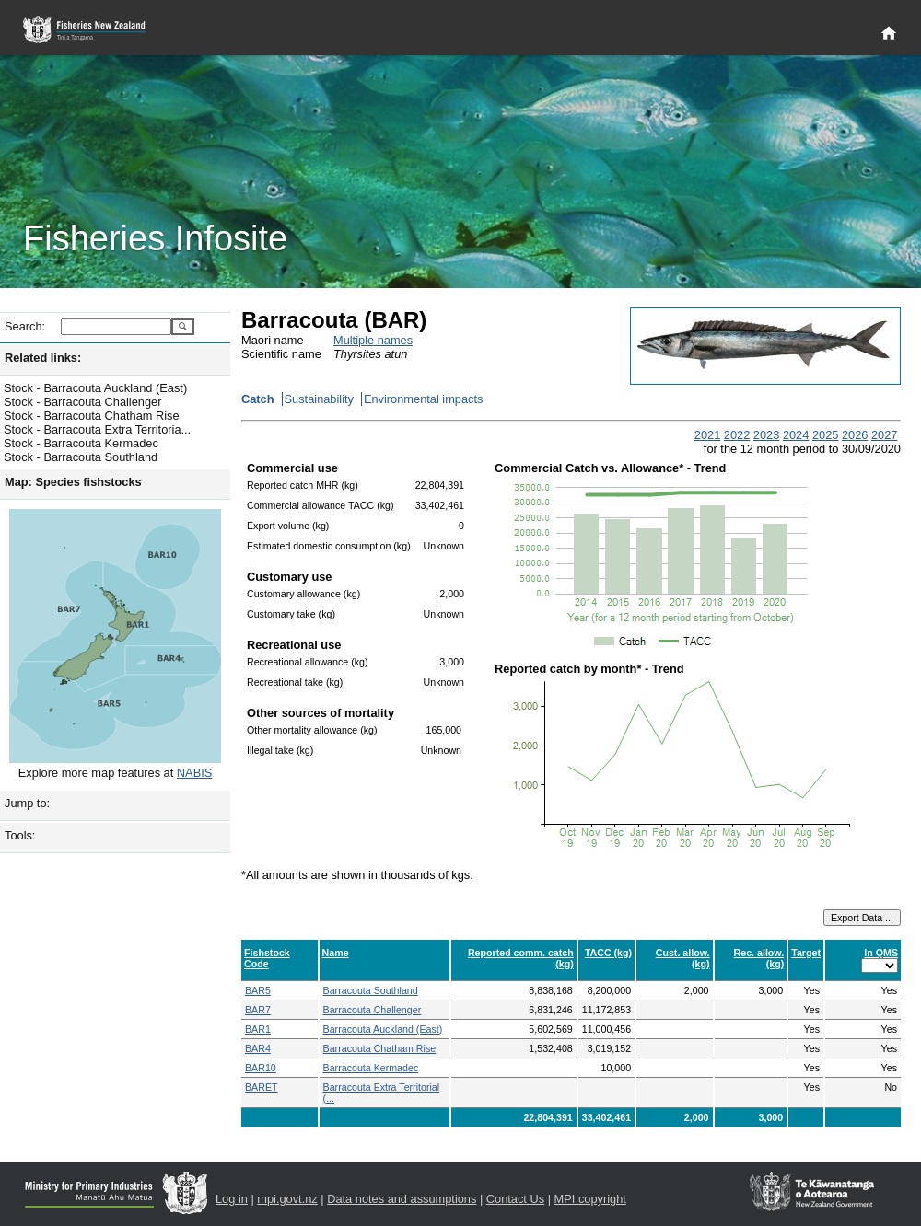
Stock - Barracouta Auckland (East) (95, 388)
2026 (855, 435)
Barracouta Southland (370, 990)
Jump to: (27, 803)
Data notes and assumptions (401, 1199)
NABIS (194, 773)
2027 (884, 435)
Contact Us (515, 1199)
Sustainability (319, 399)
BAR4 (258, 1048)
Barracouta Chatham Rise (380, 1048)
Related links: (43, 357)
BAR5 (258, 990)
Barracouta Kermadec (371, 1067)
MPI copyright (590, 1199)
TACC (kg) (608, 952)
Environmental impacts (423, 399)
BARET (261, 1087)
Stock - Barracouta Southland (80, 457)
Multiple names (373, 340)
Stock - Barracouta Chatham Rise (92, 415)
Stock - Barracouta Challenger (82, 402)
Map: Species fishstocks (73, 482)
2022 (737, 435)
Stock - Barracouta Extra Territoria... (97, 429)
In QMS (881, 952)
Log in (232, 1199)
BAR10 (260, 1067)
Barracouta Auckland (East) (383, 1029)
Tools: (20, 835)
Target (806, 952)
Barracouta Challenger (372, 1009)
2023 (766, 435)
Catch (257, 399)
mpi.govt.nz (287, 1199)
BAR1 (258, 1029)
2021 (707, 435)
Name (335, 952)
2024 (796, 435)
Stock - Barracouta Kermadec (81, 443)
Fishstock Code (267, 958)
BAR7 (258, 1009)
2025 (825, 435)
